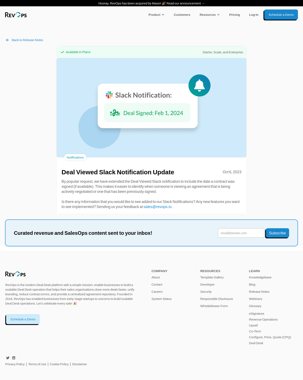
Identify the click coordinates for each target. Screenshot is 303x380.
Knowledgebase (260, 277)
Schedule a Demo (23, 319)
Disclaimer (79, 364)
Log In (253, 14)
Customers (182, 14)
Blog (252, 284)
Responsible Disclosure (216, 299)
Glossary (255, 306)
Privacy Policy (15, 364)
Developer (207, 284)
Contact (157, 284)
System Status (162, 299)
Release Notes (259, 291)
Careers (157, 291)
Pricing (234, 14)
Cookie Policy (59, 364)
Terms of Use (37, 364)
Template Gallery (212, 277)
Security (206, 291)
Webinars (255, 299)
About (156, 277)
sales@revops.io (157, 206)
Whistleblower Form (214, 306)
